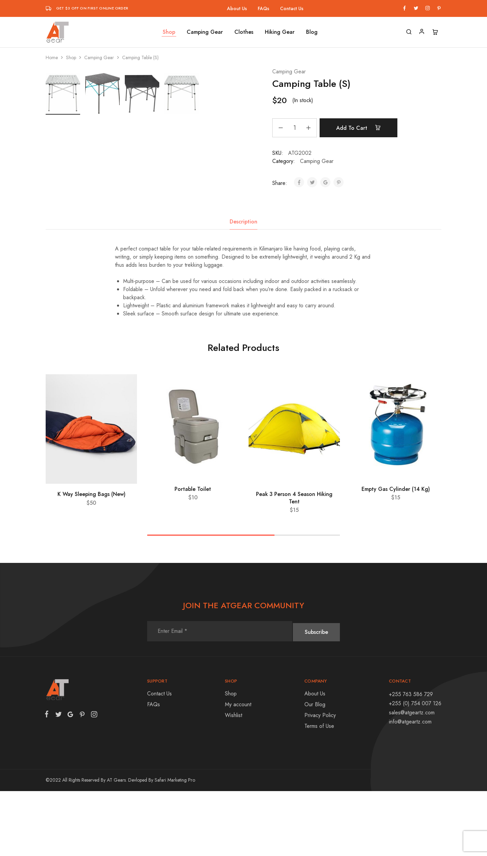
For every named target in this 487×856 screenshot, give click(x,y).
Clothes (243, 32)
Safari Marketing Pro (175, 844)
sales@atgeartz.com (412, 777)
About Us (237, 8)
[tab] (243, 286)
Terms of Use (319, 791)
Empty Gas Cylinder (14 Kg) (396, 554)
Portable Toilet (193, 554)
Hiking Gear (280, 32)
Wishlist (233, 780)
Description (243, 286)
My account (238, 769)
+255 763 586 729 (411, 759)
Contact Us (291, 8)
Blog (312, 32)
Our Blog (314, 769)
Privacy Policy (320, 780)
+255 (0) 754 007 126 (415, 768)
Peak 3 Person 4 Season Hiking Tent (294, 562)
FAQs (263, 8)
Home (52, 57)
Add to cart (362, 127)
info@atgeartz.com (410, 787)
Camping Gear (205, 32)
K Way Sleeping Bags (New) (91, 559)
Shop (169, 32)
